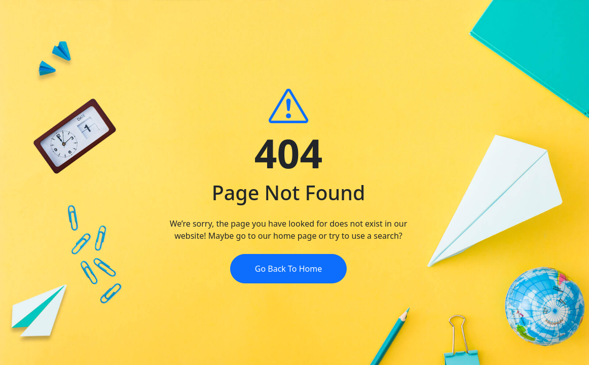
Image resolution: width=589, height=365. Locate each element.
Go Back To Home (288, 268)
